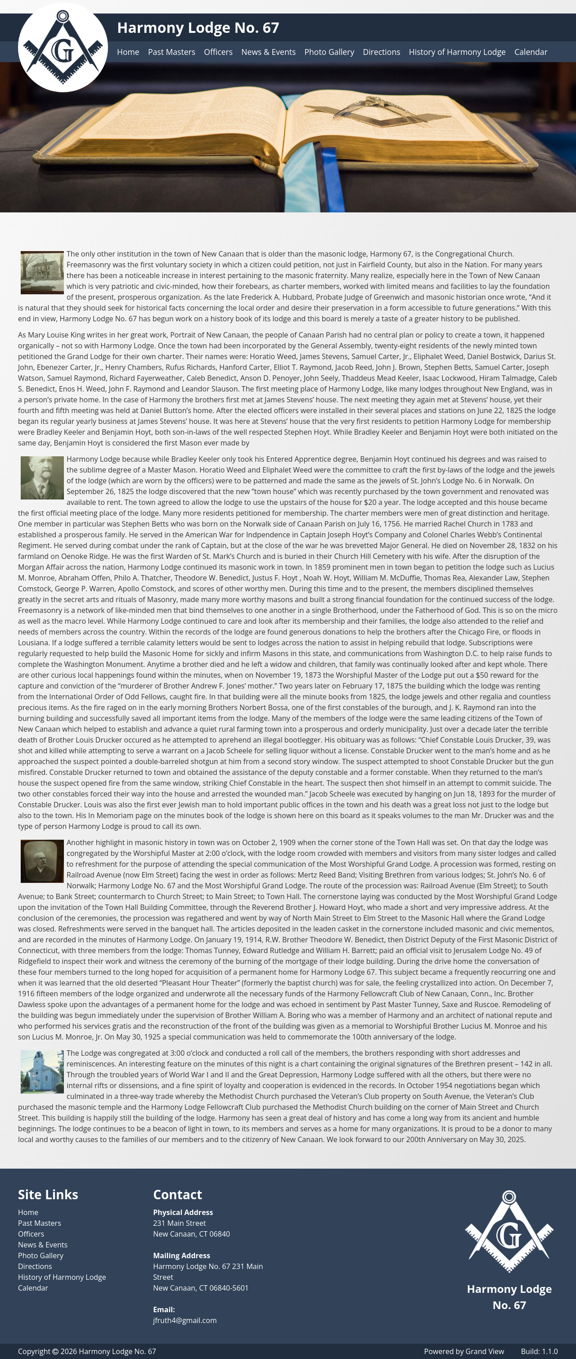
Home (128, 51)
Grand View (485, 1351)
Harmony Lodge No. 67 (198, 27)
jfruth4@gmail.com (185, 1320)
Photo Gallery (330, 51)
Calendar (531, 51)
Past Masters (171, 51)
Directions (381, 51)
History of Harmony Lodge (457, 51)
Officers (218, 51)
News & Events (268, 51)
